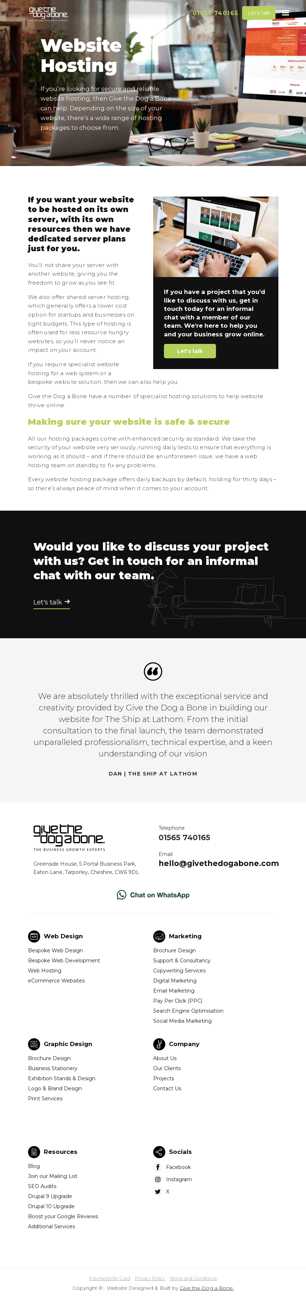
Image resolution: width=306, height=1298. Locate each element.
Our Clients (167, 1068)
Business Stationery (52, 1068)
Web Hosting (44, 970)
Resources (60, 1151)
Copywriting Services (179, 970)
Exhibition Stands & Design (61, 1078)
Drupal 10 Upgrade (51, 1206)
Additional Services (51, 1226)
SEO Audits (42, 1186)
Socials (180, 1151)
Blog (34, 1166)
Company (184, 1044)
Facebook (178, 1167)
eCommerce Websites (56, 980)
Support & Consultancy (182, 960)
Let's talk (259, 13)
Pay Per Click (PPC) (177, 1001)
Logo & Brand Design (55, 1088)
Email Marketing (173, 991)
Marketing (185, 936)
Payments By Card (109, 1278)
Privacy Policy (150, 1278)
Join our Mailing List (52, 1176)
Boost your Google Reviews (63, 1216)
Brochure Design (174, 950)
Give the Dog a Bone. (207, 1288)
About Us (164, 1058)
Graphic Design (68, 1044)
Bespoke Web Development (64, 960)
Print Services (45, 1098)
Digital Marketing (175, 980)
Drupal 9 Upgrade (50, 1196)
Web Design (63, 936)
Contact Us (167, 1088)
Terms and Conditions (193, 1278)
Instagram (179, 1179)
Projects (163, 1078)
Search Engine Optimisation (188, 1011)
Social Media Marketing (182, 1021)
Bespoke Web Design (55, 950)
